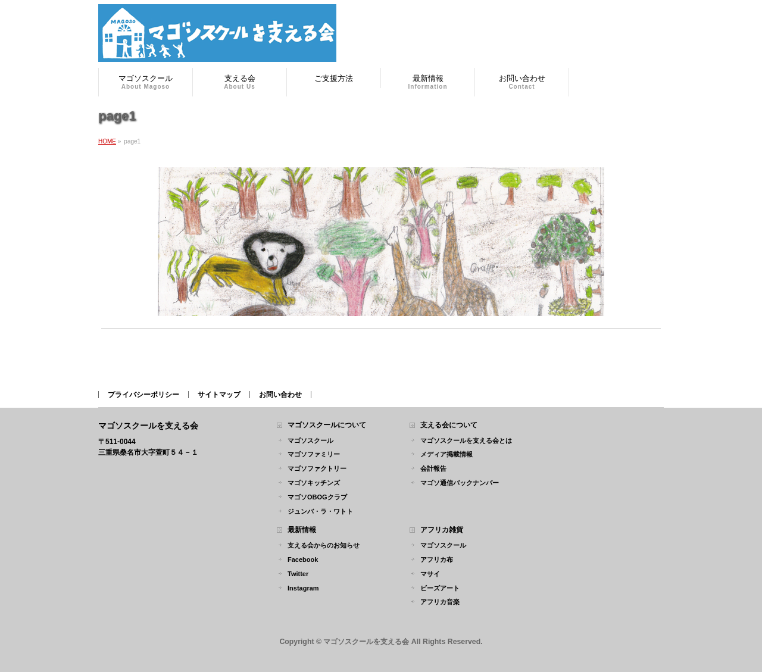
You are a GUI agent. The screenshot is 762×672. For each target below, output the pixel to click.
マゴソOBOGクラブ (317, 497)
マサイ (430, 573)
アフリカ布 (436, 559)
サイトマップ (219, 394)
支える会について (448, 425)
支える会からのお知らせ (324, 545)
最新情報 (302, 530)
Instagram (303, 588)
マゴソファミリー (314, 454)
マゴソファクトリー (317, 468)
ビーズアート (440, 588)
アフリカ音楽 (440, 601)
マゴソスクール (310, 440)
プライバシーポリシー (143, 394)
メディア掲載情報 (446, 454)
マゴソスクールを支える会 (366, 641)
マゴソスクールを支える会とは (466, 440)
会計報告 (433, 468)
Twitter (298, 573)
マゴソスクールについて (327, 425)
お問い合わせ (280, 394)
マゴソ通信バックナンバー (459, 482)
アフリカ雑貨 (441, 530)
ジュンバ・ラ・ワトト (320, 511)
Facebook (303, 559)
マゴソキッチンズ (314, 482)
